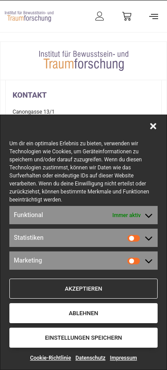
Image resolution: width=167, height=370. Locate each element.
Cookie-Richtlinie (50, 358)
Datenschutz (90, 358)
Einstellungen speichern (83, 337)
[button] (153, 126)
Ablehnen (83, 313)
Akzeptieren (83, 288)
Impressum (123, 358)
